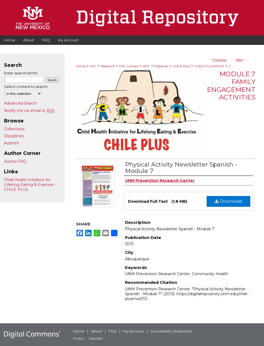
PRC (146, 66)
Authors (11, 143)
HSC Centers (128, 66)
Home (80, 66)
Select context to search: (26, 86)
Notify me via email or (29, 110)
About (96, 331)
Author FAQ (15, 161)
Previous (220, 60)
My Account (133, 331)
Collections (14, 129)
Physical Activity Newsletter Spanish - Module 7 (181, 168)
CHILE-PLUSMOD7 (209, 66)
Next (239, 60)
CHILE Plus (181, 66)
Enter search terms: (21, 73)
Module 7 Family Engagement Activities (231, 85)
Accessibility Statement (171, 331)
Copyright (96, 338)
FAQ (112, 331)
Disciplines (14, 136)
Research (108, 66)
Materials (161, 66)
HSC (93, 66)
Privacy (78, 338)
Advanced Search (20, 103)
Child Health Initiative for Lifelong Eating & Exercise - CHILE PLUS (30, 184)
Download (228, 201)
